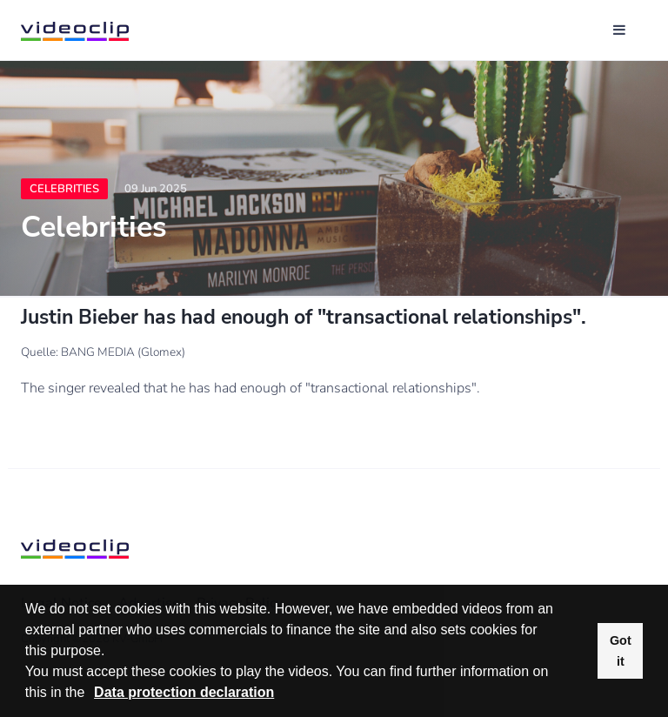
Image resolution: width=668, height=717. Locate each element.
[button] (91, 694)
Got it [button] (620, 650)
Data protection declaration (184, 692)
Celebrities (64, 189)
